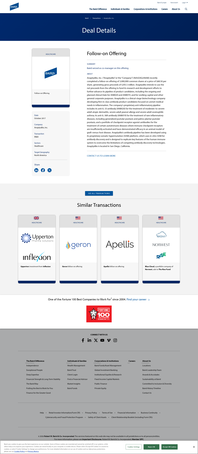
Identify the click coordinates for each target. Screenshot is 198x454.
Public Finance (101, 383)
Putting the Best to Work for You (39, 388)
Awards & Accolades (150, 374)
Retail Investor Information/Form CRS (64, 412)
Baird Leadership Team (151, 370)
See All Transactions (99, 193)
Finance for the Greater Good (38, 393)
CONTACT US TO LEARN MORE (101, 155)
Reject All (151, 447)
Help (42, 412)
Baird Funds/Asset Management (108, 365)
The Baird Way (32, 383)
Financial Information (127, 412)
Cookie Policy (19, 452)
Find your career (138, 299)
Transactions (97, 18)
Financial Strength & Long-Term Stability (43, 379)
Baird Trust (71, 370)
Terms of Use (107, 412)
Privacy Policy (91, 412)
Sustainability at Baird (151, 379)
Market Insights (73, 383)
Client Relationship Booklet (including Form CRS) (132, 417)
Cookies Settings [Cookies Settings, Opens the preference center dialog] (134, 447)
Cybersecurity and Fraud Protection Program (64, 417)
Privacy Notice (33, 452)
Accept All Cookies (169, 447)
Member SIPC (137, 439)
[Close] (194, 447)
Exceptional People (34, 370)
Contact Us (146, 393)
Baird (86, 18)
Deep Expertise (32, 374)
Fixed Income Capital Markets (107, 379)
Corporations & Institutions (145, 9)
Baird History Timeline (151, 388)
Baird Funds (72, 388)
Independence (32, 365)
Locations (146, 365)
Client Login (72, 374)
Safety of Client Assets (97, 417)
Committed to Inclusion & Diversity (157, 383)
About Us (176, 9)
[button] (186, 9)
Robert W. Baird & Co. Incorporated (59, 436)
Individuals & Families (120, 9)
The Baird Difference (98, 9)
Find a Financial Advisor (77, 379)
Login (185, 2)
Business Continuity (149, 412)
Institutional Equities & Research (108, 374)
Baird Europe (161, 2)
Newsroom (174, 2)
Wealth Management (76, 365)
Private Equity (100, 388)
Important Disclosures (92, 439)
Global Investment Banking (106, 370)
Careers (164, 9)
